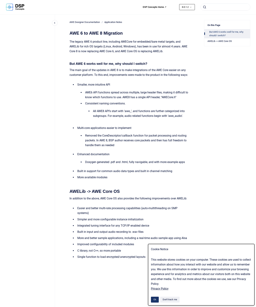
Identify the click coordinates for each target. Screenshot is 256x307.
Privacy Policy (160, 288)
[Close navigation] (55, 23)
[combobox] (225, 7)
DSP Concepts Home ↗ (154, 7)
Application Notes (113, 22)
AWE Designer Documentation (85, 22)
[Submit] (204, 7)
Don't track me (170, 299)
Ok (154, 299)
